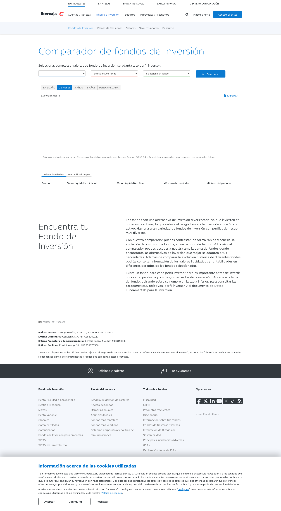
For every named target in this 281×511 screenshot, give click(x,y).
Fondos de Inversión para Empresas (60, 435)
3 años (78, 87)
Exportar (230, 95)
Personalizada (108, 87)
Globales (43, 420)
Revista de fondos (102, 405)
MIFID (146, 405)
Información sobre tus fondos (161, 420)
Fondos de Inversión (81, 28)
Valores (130, 28)
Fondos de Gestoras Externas (161, 425)
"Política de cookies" (111, 492)
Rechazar (102, 501)
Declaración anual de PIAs (159, 450)
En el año (49, 87)
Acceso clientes (227, 14)
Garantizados (46, 430)
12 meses (64, 87)
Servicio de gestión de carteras (110, 400)
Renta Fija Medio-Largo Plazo (56, 400)
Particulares (76, 3)
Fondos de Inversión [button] (54, 389)
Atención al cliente (207, 414)
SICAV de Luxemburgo (52, 445)
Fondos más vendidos (104, 425)
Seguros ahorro (149, 28)
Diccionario (150, 415)
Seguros (130, 14)
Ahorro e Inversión (107, 14)
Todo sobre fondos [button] (157, 389)
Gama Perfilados (48, 425)
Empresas (104, 3)
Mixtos (42, 410)
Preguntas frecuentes (156, 410)
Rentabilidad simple (79, 174)
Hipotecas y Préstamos (154, 14)
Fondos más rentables (104, 420)
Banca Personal (133, 3)
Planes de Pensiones (109, 28)
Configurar (183, 489)
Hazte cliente (201, 14)
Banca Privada (166, 3)
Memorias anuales (102, 410)
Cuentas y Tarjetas (79, 14)
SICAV (42, 440)
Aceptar (49, 501)
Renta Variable (47, 415)
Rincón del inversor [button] (106, 389)
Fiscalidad (149, 400)
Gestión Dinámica (49, 405)
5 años (91, 87)
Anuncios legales (101, 415)
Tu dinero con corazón (203, 3)
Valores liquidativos (54, 174)
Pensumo (168, 28)
